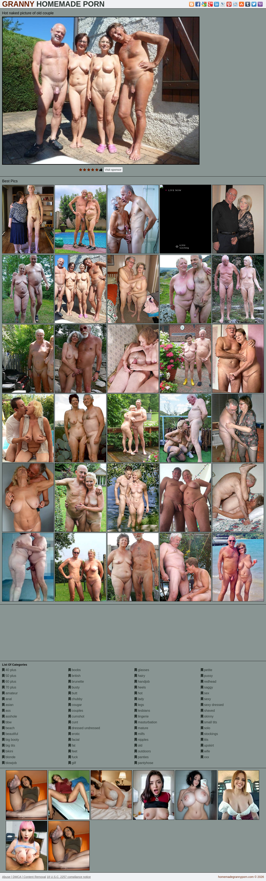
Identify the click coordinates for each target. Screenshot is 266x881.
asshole (9, 716)
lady (139, 699)
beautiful (10, 734)
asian (8, 705)
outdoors (142, 751)
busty (74, 687)
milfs (139, 734)
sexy (206, 699)
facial (74, 739)
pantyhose (143, 763)
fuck (73, 757)
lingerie (141, 716)
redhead (208, 681)
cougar (75, 705)
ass (6, 710)
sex (205, 693)
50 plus (9, 676)
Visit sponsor (113, 169)
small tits (209, 722)
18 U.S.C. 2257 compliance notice (69, 877)
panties (141, 757)
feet (72, 751)
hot (138, 693)
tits (204, 739)
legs (139, 705)
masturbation (145, 722)
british (74, 676)
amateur (10, 693)
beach (8, 728)
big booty (10, 739)
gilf (72, 763)
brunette (76, 681)
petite (206, 670)
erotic (74, 734)
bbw (7, 722)
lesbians (142, 710)
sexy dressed (212, 705)
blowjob (9, 763)
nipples (141, 739)
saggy (207, 687)
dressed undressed (84, 728)
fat (71, 745)
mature (141, 728)
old (138, 745)
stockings (209, 734)
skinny (207, 716)
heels (140, 687)
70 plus (9, 687)
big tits (8, 745)
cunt (73, 722)
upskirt (207, 745)
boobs (74, 670)
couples (75, 710)
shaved (208, 710)
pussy (207, 676)
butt (72, 693)
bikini (7, 751)
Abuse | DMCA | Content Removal (24, 877)
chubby (75, 699)
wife (205, 751)
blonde (9, 757)
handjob (142, 681)
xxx (205, 757)
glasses (141, 670)
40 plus (9, 670)
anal (7, 699)
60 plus (9, 681)
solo (205, 728)
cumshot (76, 716)
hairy (139, 676)
